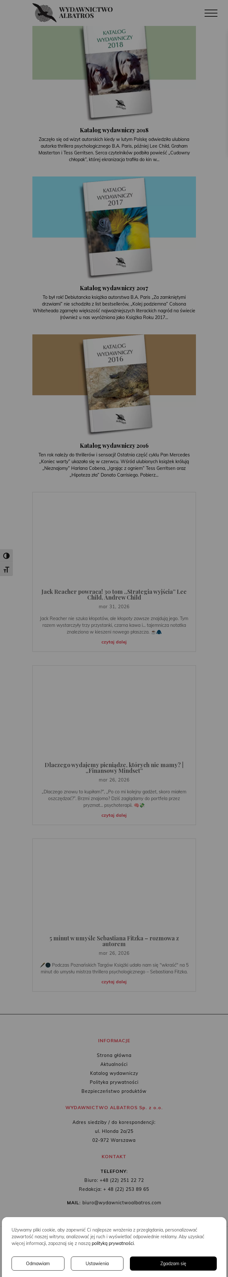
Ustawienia (97, 1263)
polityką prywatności (113, 1243)
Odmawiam (38, 1263)
